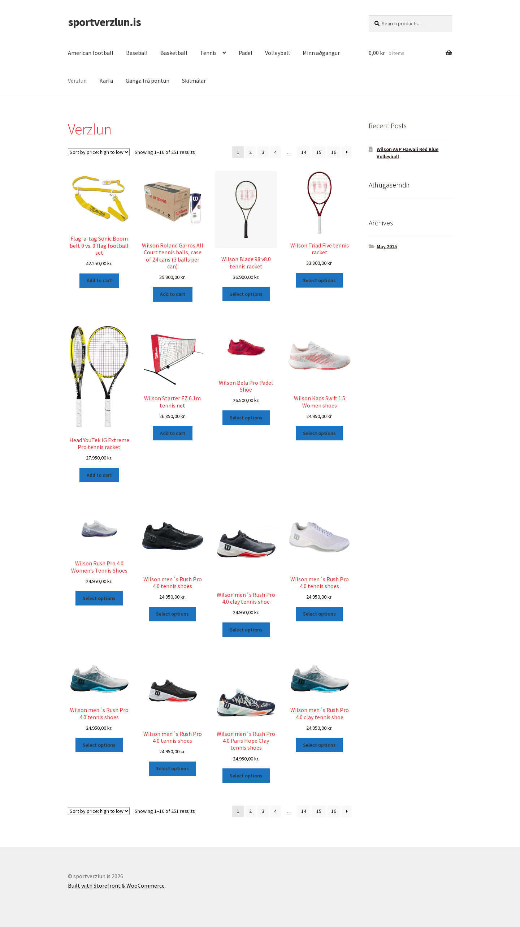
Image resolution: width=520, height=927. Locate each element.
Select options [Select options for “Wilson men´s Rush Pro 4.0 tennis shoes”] (172, 614)
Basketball (173, 52)
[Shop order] (99, 152)
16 (333, 152)
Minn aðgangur (321, 52)
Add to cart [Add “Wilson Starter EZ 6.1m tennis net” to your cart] (172, 433)
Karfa (106, 80)
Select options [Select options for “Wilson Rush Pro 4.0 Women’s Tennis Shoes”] (99, 598)
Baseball (137, 52)
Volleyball (277, 52)
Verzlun (77, 80)
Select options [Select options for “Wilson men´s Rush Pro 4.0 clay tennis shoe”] (246, 629)
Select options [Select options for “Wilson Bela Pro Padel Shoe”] (246, 417)
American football (90, 52)
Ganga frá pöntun (147, 80)
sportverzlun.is (104, 22)
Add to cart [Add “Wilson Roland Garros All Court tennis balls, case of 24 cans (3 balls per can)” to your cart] (172, 294)
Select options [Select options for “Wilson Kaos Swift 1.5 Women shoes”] (319, 433)
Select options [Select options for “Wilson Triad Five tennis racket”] (319, 280)
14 (303, 152)
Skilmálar (194, 80)
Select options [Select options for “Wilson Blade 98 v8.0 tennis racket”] (246, 294)
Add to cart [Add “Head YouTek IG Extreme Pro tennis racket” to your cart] (99, 475)
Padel (245, 52)
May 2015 (387, 246)
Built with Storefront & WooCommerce (116, 885)
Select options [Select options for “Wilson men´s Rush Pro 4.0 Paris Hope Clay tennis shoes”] (246, 775)
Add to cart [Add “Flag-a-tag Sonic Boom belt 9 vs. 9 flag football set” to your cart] (99, 280)
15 (318, 152)
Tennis (208, 52)
